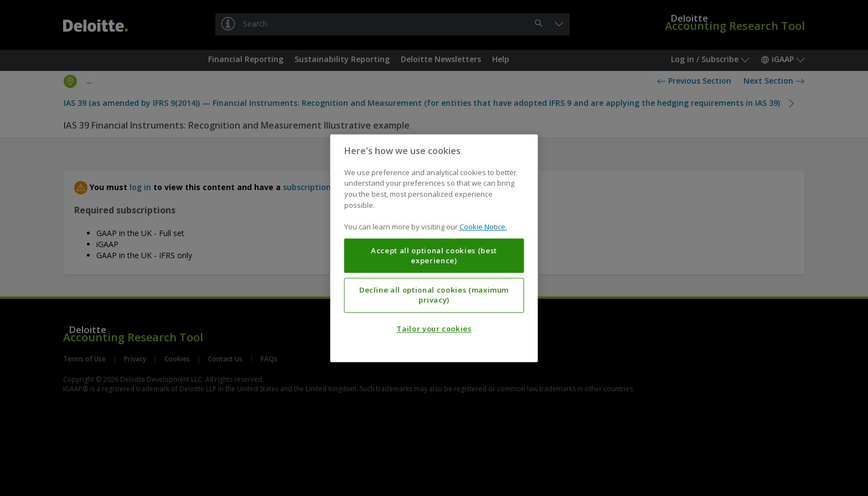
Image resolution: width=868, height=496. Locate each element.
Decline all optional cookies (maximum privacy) (434, 295)
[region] (434, 248)
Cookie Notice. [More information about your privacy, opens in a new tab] (483, 227)
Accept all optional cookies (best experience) (434, 255)
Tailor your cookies (433, 329)
